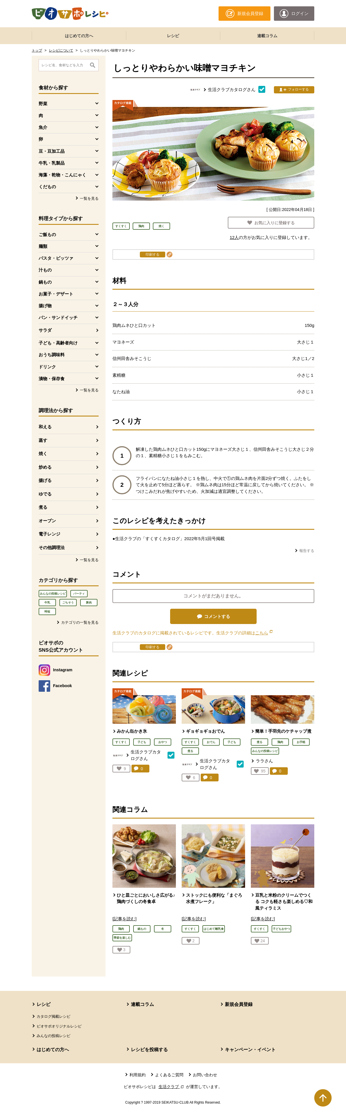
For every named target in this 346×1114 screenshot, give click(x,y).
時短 (47, 611)
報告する (306, 550)
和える (45, 426)
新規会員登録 (239, 1004)
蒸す (43, 440)
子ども (142, 742)
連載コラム (267, 35)
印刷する (152, 254)
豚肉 (89, 602)
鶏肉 (280, 742)
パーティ (79, 593)
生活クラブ (172, 1086)
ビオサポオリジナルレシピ (59, 1026)
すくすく (121, 742)
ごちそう (68, 602)
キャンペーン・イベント (250, 1049)
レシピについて (61, 50)
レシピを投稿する (149, 1049)
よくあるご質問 (169, 1074)
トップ (37, 50)
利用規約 (137, 1074)
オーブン (47, 520)
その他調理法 (52, 547)
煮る (43, 507)
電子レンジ (49, 533)
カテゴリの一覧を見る (80, 622)
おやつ (162, 742)
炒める (45, 467)
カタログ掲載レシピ (53, 1016)
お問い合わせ (205, 1074)
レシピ (173, 35)
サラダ (45, 330)
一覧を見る (89, 198)
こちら (263, 632)
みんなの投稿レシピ (53, 593)
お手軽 (301, 742)
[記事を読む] (124, 918)
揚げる (45, 480)
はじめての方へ (79, 35)
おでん (211, 742)
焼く (43, 453)
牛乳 (47, 602)
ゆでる (45, 493)
